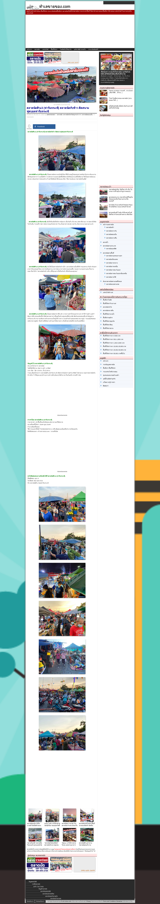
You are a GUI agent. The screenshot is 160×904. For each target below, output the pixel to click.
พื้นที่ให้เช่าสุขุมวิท (109, 321)
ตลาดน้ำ (105, 242)
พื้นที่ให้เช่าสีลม (108, 325)
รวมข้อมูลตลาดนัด (109, 364)
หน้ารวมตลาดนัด (108, 224)
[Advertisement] (80, 31)
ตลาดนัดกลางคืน (111, 238)
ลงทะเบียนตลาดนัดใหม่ (48, 894)
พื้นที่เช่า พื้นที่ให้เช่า (109, 368)
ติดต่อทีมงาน (30, 901)
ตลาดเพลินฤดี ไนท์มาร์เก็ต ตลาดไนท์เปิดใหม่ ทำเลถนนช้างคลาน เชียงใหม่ (120, 213)
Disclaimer (119, 901)
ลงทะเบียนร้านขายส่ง (55, 898)
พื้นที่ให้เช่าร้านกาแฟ (109, 303)
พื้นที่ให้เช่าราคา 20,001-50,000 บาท (114, 350)
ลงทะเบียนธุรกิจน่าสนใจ (51, 896)
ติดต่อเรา (106, 386)
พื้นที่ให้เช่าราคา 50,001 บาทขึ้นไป (114, 353)
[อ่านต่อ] (111, 82)
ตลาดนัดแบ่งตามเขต (112, 284)
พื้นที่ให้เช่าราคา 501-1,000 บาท (113, 339)
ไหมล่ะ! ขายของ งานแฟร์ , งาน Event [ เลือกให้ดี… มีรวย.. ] (121, 91)
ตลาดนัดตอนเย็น (87, 114)
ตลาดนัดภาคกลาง (112, 263)
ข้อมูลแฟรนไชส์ (33, 881)
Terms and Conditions (109, 901)
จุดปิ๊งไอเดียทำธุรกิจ (109, 379)
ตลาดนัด (37, 49)
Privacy (88, 901)
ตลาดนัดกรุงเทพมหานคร (114, 256)
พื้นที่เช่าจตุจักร (108, 317)
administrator (51, 114)
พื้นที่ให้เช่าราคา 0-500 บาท (111, 336)
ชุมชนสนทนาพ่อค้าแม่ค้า (111, 375)
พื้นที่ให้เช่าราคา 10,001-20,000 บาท (114, 346)
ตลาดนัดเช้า (110, 227)
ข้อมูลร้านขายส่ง (43, 889)
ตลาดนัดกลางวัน (111, 231)
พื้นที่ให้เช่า (54, 49)
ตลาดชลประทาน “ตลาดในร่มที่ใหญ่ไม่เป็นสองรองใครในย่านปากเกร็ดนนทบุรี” (121, 199)
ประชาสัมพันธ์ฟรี (93, 49)
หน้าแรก (29, 49)
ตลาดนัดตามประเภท (109, 246)
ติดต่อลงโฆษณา (40, 901)
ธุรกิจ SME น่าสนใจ (80, 49)
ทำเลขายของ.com (66, 901)
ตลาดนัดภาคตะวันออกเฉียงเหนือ (116, 273)
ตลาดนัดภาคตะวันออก (113, 270)
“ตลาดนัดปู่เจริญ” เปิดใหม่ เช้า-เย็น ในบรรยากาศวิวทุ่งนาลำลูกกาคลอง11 (120, 190)
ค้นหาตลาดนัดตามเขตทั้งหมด (112, 281)
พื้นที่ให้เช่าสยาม (108, 328)
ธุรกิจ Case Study (38, 886)
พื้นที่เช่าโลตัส (107, 300)
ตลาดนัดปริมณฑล (112, 259)
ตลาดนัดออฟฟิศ (111, 248)
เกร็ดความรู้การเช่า (109, 382)
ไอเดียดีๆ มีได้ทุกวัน (65, 49)
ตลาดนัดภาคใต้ (111, 277)
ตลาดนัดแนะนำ (105, 186)
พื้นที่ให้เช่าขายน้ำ (108, 314)
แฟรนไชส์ (45, 49)
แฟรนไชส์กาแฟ (108, 292)
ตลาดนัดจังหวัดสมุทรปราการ (72, 114)
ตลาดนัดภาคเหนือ (112, 266)
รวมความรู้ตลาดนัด (107, 87)
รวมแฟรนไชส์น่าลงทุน (110, 371)
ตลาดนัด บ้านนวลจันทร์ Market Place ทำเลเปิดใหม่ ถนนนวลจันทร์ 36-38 (120, 206)
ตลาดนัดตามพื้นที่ (108, 253)
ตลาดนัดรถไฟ (107, 307)
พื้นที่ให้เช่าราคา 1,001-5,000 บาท (113, 343)
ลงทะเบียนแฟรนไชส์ (45, 891)
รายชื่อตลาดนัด (36, 884)
